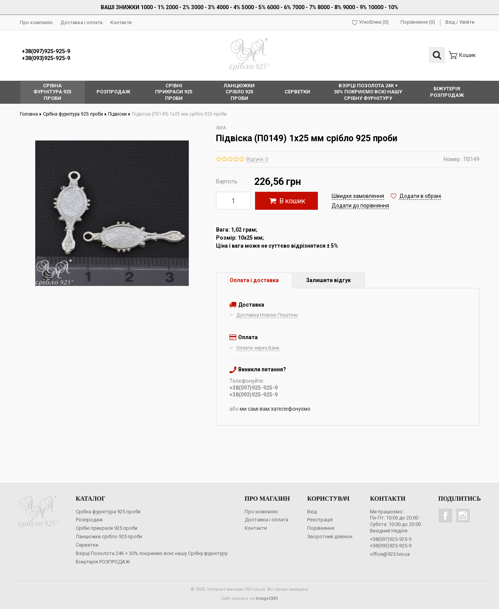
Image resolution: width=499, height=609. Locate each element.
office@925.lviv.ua (390, 554)
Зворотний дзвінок (330, 536)
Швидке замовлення (358, 196)
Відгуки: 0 (257, 159)
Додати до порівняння (360, 205)
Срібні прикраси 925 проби (106, 528)
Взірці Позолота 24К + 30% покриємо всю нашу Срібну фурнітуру (151, 553)
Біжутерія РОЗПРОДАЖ (103, 562)
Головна (31, 114)
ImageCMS (267, 598)
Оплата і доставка (254, 280)
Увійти (466, 22)
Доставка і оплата (82, 22)
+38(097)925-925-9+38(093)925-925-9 (46, 55)
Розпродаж (89, 519)
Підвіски (119, 114)
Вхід (450, 22)
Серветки (87, 545)
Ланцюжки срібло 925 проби (109, 536)
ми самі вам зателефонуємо (275, 409)
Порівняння (320, 528)
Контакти (121, 22)
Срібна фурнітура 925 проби (75, 114)
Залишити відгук (328, 280)
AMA (221, 128)
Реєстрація (320, 519)
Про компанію (36, 22)
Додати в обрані (420, 196)
